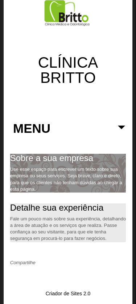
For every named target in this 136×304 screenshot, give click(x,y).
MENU (69, 132)
